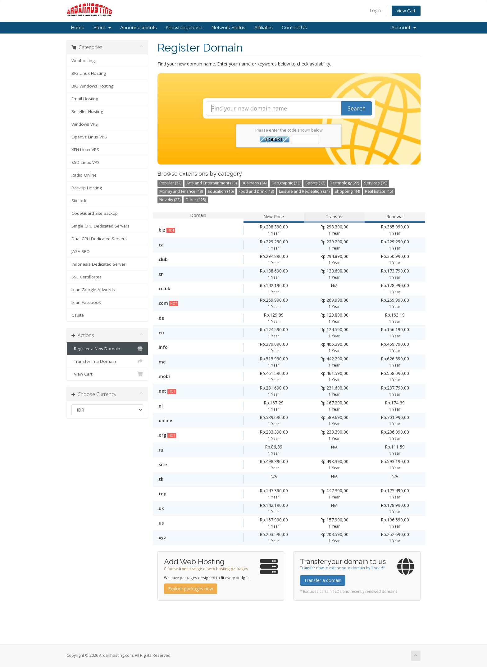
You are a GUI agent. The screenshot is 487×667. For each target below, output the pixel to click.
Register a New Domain (107, 348)
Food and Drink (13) (256, 191)
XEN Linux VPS (85, 149)
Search (357, 108)
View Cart (406, 11)
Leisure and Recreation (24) (304, 191)
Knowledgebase (184, 27)
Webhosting (83, 60)
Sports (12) (315, 183)
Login (375, 10)
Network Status (228, 27)
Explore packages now (190, 589)
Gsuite (77, 315)
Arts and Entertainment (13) (211, 183)
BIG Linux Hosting (88, 73)
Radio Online (84, 175)
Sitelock (78, 200)
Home (77, 27)
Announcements (138, 27)
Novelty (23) (169, 199)
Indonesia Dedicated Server (98, 264)
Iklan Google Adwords (93, 289)
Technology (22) (344, 183)
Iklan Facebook (86, 302)
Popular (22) (170, 183)
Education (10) (221, 191)
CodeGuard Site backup (94, 213)
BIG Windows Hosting (92, 86)
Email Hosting (84, 98)
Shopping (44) (347, 191)
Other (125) (195, 199)
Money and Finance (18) (181, 191)
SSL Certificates (86, 277)
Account (403, 27)
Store (102, 27)
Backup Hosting (86, 188)
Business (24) (254, 183)
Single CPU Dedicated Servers (100, 226)
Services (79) (375, 183)
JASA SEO (80, 251)
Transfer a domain (322, 580)
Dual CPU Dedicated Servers (99, 238)
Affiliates (263, 27)
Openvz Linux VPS (89, 137)
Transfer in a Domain (107, 361)
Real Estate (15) (379, 191)
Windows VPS (84, 124)
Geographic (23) (285, 183)
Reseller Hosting (87, 111)
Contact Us (294, 27)
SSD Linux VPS (85, 162)
